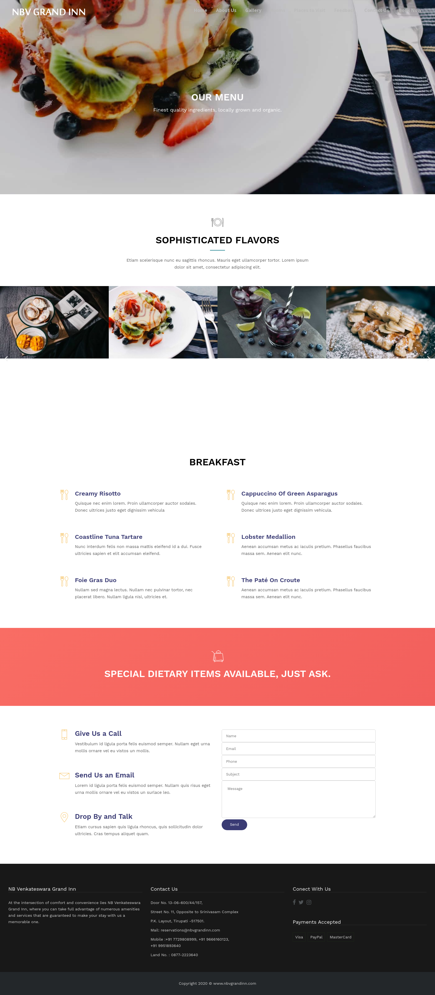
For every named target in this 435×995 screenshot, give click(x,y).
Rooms (277, 10)
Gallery (253, 10)
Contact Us (376, 10)
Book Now (410, 10)
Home (200, 10)
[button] (6, 358)
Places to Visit (309, 10)
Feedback (344, 10)
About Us (226, 10)
